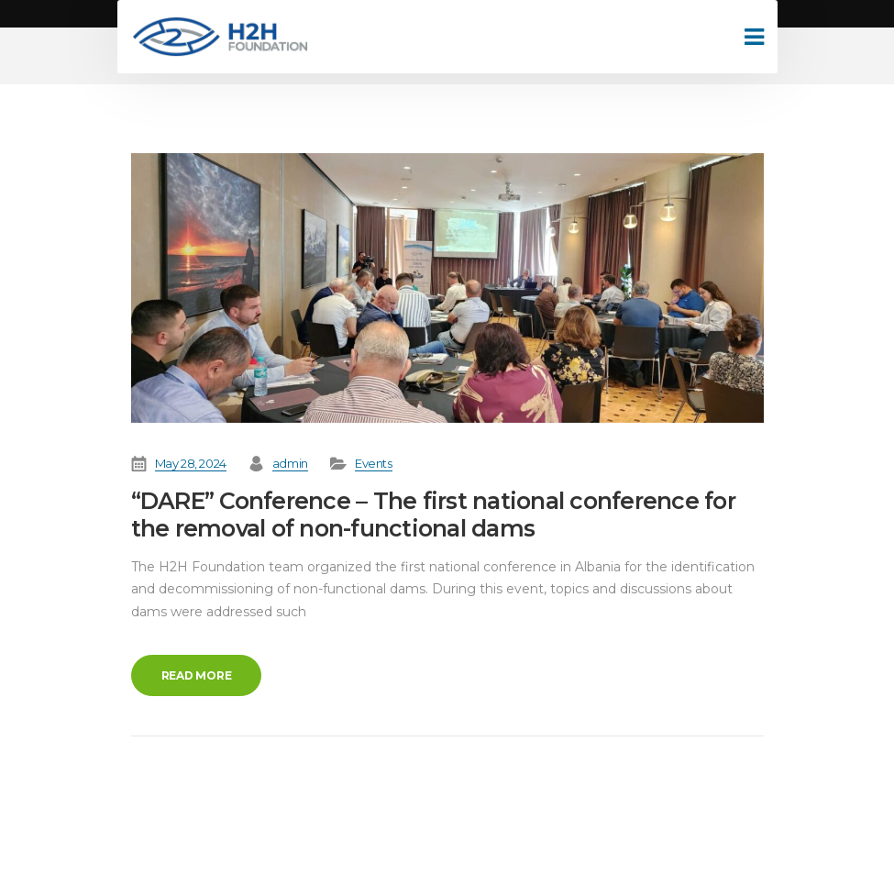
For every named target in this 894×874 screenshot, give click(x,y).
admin (290, 463)
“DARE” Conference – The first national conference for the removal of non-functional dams (433, 514)
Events (373, 463)
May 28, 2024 (190, 463)
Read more (196, 675)
